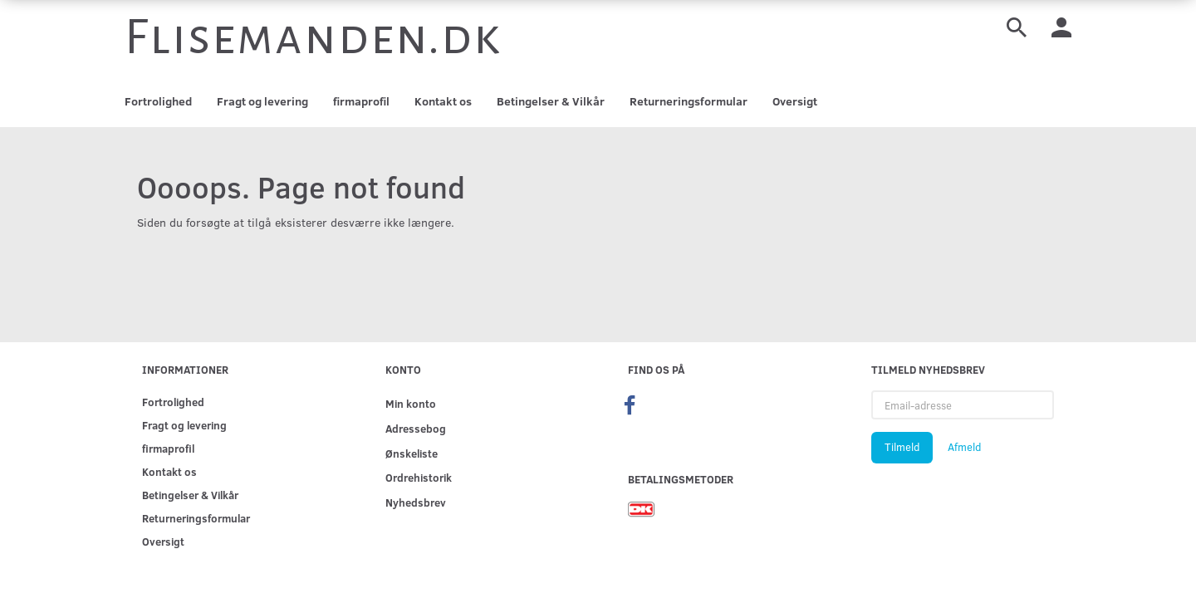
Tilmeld (902, 446)
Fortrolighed (158, 101)
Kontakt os (443, 101)
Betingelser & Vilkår (551, 101)
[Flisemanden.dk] (313, 37)
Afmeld (964, 446)
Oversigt (794, 101)
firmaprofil (361, 101)
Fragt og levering (262, 101)
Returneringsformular (689, 101)
